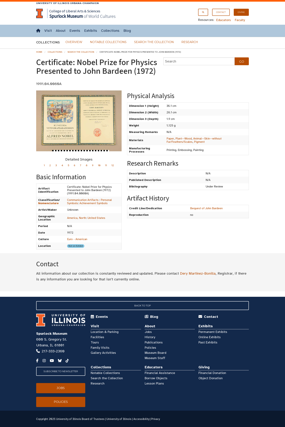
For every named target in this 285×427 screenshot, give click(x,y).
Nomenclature (48, 203)
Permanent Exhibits (212, 332)
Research (189, 42)
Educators (223, 20)
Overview (73, 42)
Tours (95, 342)
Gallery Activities (103, 353)
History (150, 337)
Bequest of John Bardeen (206, 208)
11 (106, 165)
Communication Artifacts (83, 200)
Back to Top (142, 305)
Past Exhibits (207, 342)
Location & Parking (105, 332)
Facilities (97, 337)
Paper (170, 138)
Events (74, 30)
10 (99, 165)
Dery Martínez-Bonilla (198, 273)
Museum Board (155, 353)
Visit (48, 30)
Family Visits (100, 348)
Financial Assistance (160, 373)
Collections (110, 30)
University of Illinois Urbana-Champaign (67, 3)
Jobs (148, 332)
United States (96, 218)
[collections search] (199, 61)
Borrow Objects (156, 378)
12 (112, 165)
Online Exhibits (209, 337)
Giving (241, 12)
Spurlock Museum (51, 333)
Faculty (240, 20)
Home (39, 52)
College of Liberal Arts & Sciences (74, 11)
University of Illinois (119, 419)
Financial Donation (212, 373)
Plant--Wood (183, 138)
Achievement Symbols (93, 203)
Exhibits (90, 30)
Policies (150, 348)
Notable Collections (108, 42)
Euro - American (77, 239)
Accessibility (141, 419)
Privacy (155, 419)
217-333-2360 (53, 351)
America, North (76, 218)
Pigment (199, 142)
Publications (154, 342)
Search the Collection (154, 42)
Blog (127, 30)
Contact (221, 12)
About (60, 30)
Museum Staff (155, 358)
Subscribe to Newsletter (60, 371)
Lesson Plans (154, 383)
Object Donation (210, 378)
